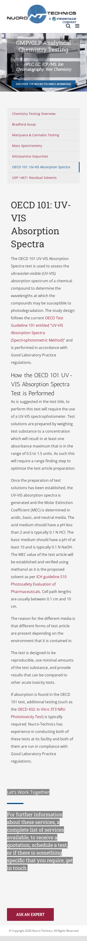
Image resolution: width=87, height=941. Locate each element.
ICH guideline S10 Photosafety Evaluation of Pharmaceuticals (39, 584)
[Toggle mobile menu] (77, 25)
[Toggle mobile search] (68, 25)
